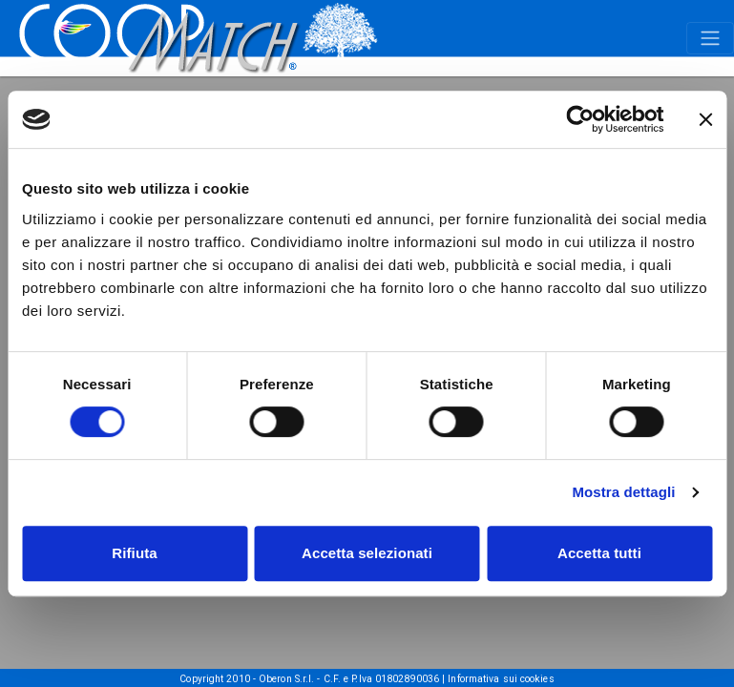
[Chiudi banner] (705, 119)
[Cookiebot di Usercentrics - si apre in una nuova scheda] (579, 119)
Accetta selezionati (367, 553)
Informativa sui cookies (501, 679)
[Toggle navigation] (710, 38)
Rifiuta (134, 553)
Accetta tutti (599, 553)
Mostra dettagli (623, 492)
